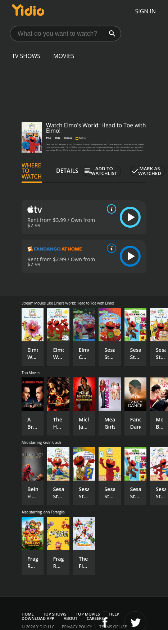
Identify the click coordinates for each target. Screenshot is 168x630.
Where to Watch (32, 171)
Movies (63, 56)
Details (67, 171)
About (70, 618)
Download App (38, 618)
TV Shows (26, 56)
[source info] (110, 209)
